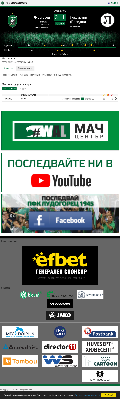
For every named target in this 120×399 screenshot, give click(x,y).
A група (23, 89)
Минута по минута (25, 68)
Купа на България (9, 89)
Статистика (8, 68)
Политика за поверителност (87, 395)
